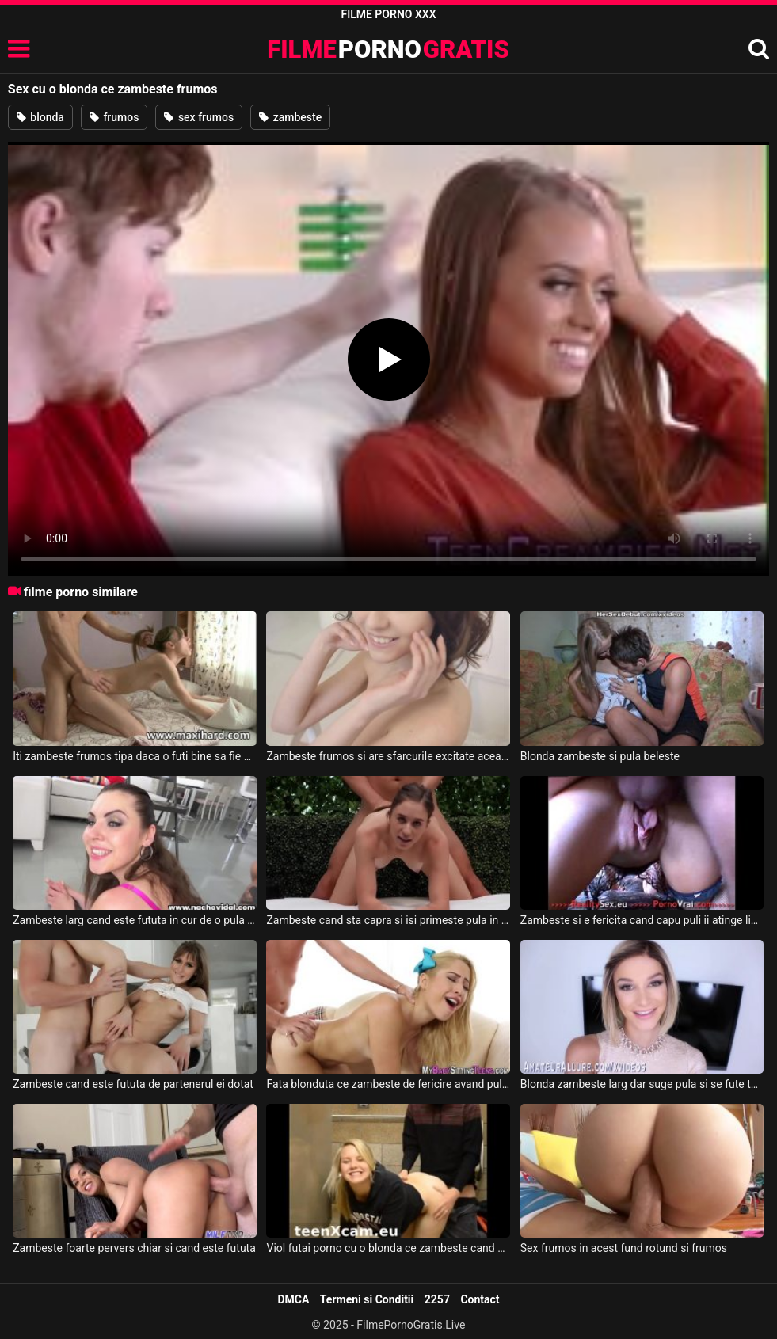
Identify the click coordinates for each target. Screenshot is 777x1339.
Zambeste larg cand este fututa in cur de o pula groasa (135, 920)
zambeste (290, 117)
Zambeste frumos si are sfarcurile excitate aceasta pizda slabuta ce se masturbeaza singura (388, 756)
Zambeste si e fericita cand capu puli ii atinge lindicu (642, 920)
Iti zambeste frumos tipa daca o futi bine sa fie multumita (135, 756)
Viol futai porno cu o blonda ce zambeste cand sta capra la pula (388, 1248)
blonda (40, 117)
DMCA (293, 1299)
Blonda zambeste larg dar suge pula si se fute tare (642, 1084)
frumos (114, 117)
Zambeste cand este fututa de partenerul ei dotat (133, 1084)
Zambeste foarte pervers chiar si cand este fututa (134, 1248)
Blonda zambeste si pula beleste (600, 756)
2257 (437, 1299)
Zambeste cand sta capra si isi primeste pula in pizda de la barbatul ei (388, 920)
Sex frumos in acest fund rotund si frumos (623, 1248)
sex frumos (199, 117)
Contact (479, 1299)
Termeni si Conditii (366, 1299)
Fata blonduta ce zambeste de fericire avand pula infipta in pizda (388, 1084)
